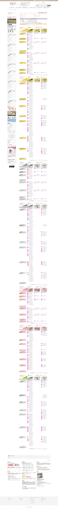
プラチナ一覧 (21, 17)
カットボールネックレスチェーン (11, 54)
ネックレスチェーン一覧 (32, 497)
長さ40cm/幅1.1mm (30, 39)
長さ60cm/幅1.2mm (31, 95)
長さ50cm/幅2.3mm (30, 131)
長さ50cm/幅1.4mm (31, 187)
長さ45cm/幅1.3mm (37, 63)
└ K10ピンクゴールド (9, 104)
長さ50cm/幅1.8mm (30, 103)
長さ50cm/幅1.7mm (30, 70)
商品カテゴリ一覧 (20, 497)
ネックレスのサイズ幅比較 (10, 124)
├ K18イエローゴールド (10, 39)
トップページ (12, 7)
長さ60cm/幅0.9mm (31, 94)
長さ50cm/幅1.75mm (31, 194)
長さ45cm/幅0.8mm (38, 52)
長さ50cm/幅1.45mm (31, 46)
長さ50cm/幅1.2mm (30, 45)
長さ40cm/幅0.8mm (30, 41)
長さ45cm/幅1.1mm (37, 38)
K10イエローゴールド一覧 (23, 14)
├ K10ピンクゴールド (9, 38)
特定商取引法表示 (9, 142)
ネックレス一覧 (19, 7)
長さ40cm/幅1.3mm (30, 64)
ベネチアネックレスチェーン (11, 34)
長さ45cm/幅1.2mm (37, 42)
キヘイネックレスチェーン (11, 91)
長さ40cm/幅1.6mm (31, 99)
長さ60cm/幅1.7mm (30, 71)
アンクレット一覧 (39, 7)
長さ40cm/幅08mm (30, 174)
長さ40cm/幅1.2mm (30, 43)
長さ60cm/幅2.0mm (30, 114)
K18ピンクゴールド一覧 (37, 16)
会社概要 (8, 143)
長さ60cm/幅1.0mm (31, 132)
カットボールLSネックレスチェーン (11, 64)
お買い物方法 (9, 141)
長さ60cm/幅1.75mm (30, 195)
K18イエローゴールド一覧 (37, 14)
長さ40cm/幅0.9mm (30, 38)
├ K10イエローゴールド (10, 46)
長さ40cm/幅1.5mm (30, 125)
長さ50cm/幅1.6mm (31, 102)
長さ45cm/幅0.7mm (37, 33)
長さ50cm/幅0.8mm (30, 56)
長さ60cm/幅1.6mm (31, 270)
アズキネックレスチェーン (11, 71)
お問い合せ (9, 140)
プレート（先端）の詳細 (10, 125)
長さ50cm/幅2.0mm (31, 47)
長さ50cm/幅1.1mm (30, 40)
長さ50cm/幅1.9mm (31, 278)
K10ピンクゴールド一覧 (23, 16)
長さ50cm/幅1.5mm (30, 93)
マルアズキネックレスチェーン (11, 81)
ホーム (9, 497)
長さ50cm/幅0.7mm (30, 89)
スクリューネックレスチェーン (11, 44)
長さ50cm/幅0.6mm (30, 88)
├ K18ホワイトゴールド (10, 40)
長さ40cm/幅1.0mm (31, 42)
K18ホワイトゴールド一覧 (37, 15)
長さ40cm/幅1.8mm (30, 100)
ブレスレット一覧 (32, 7)
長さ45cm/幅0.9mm (44, 148)
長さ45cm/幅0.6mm (44, 120)
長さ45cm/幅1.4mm (44, 275)
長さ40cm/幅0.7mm (30, 169)
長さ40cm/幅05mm (30, 120)
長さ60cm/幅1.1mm (31, 443)
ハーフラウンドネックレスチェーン (11, 100)
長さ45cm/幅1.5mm (44, 429)
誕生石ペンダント (25, 7)
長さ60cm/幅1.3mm (31, 96)
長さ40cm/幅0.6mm (30, 53)
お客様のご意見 (42, 497)
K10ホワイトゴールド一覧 (23, 15)
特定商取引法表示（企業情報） (11, 159)
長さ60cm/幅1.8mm (30, 104)
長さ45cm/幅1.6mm (45, 99)
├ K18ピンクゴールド (9, 87)
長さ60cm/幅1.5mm (30, 97)
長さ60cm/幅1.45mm (30, 48)
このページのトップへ (44, 75)
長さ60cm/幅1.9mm (31, 281)
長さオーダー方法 (46, 7)
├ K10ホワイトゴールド (10, 37)
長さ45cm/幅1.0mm (38, 41)
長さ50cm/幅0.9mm (31, 90)
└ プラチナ (9, 88)
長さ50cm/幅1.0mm (30, 44)
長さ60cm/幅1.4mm (30, 188)
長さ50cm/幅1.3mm (30, 92)
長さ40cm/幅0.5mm (30, 33)
